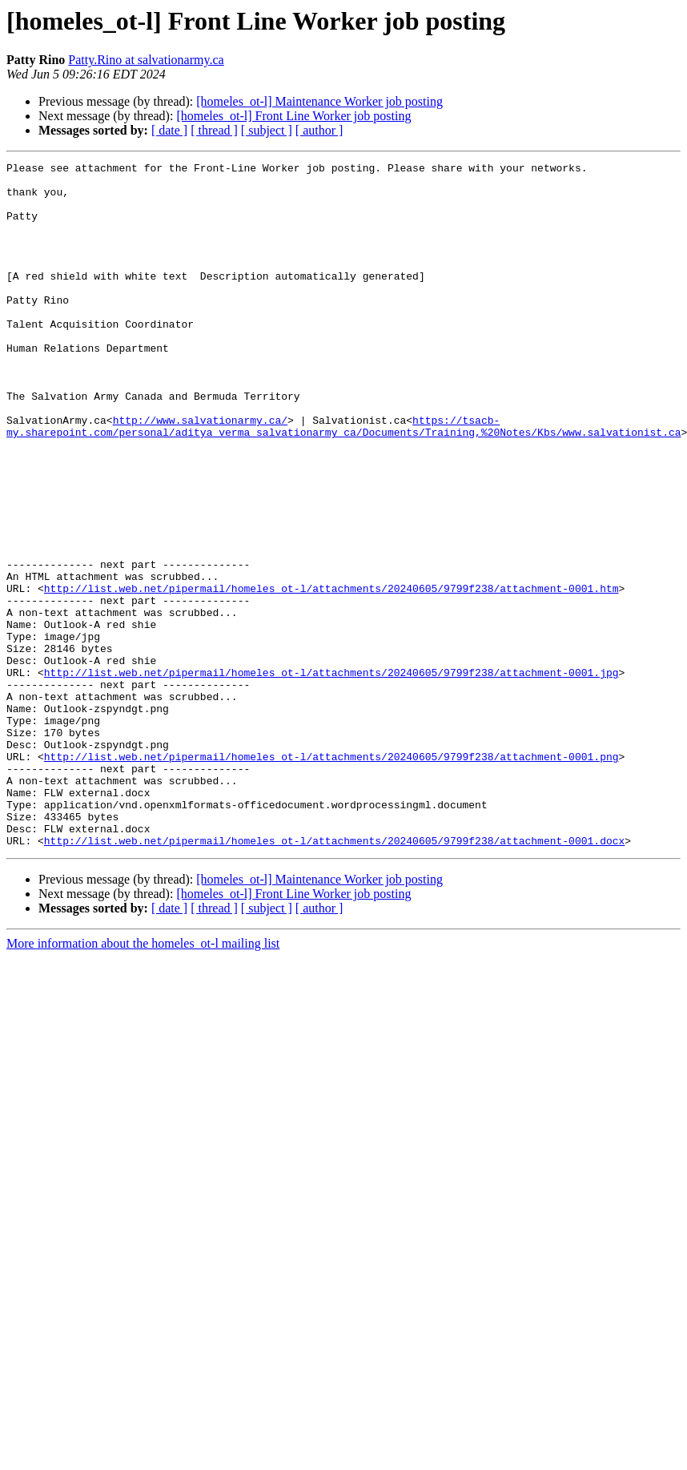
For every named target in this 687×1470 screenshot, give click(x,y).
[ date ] (169, 130)
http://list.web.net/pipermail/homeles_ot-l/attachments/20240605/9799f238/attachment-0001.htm (331, 674)
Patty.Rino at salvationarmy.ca (145, 59)
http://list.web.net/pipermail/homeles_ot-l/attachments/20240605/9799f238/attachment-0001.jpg (331, 775)
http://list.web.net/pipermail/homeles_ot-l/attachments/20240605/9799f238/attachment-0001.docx (334, 977)
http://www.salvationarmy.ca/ (200, 472)
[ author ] (319, 130)
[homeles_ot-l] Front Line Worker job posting (293, 116)
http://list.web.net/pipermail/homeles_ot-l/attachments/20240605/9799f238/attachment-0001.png (331, 876)
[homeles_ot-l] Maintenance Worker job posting (319, 101)
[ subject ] (266, 130)
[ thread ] (214, 130)
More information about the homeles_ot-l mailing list (142, 1080)
